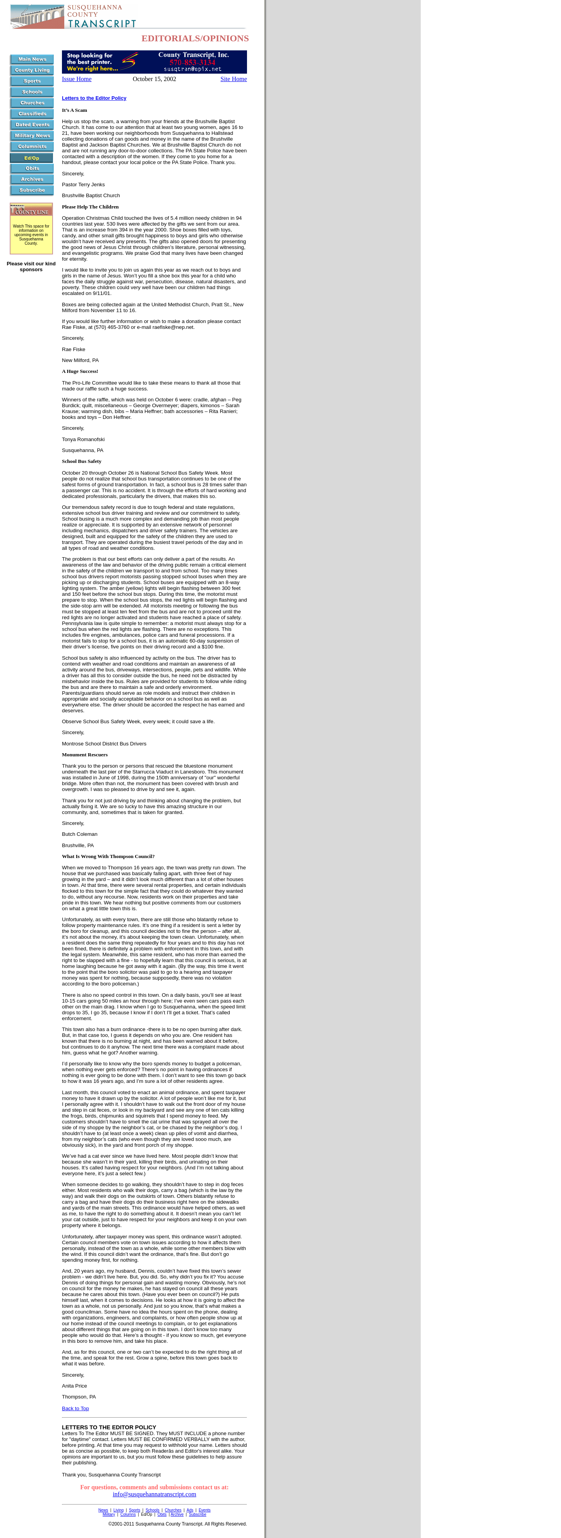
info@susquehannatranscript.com (154, 1494)
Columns (128, 1514)
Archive (177, 1514)
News (103, 1510)
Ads (190, 1510)
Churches (173, 1510)
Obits (161, 1514)
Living (118, 1510)
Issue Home (77, 79)
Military (109, 1514)
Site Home (234, 79)
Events (205, 1510)
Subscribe (197, 1514)
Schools (153, 1510)
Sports (134, 1510)
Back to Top (75, 1408)
